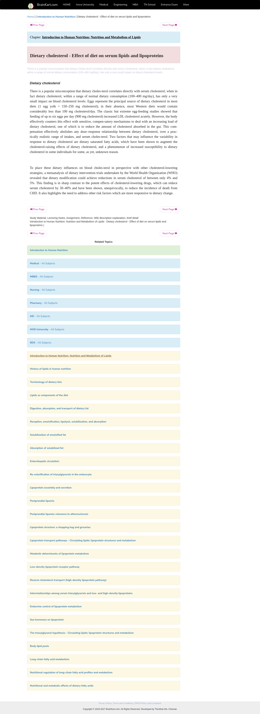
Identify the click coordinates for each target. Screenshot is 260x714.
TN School (149, 4)
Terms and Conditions (123, 703)
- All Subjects (42, 263)
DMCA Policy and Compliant (148, 703)
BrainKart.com (47, 5)
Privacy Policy (105, 703)
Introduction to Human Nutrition (56, 16)
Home (30, 16)
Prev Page (37, 25)
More (186, 4)
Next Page (169, 25)
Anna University (85, 4)
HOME (67, 4)
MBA (135, 4)
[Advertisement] (209, 69)
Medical (103, 4)
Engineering (120, 4)
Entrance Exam (169, 4)
